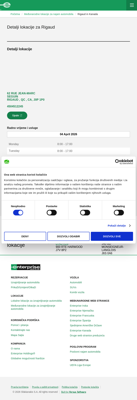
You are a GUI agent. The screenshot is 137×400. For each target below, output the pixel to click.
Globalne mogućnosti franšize (29, 358)
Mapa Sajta (19, 335)
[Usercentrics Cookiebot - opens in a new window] (117, 161)
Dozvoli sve (112, 236)
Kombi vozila (79, 292)
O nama (17, 348)
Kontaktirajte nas (22, 330)
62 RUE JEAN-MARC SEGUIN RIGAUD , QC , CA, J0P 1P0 (25, 96)
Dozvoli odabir (68, 236)
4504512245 (15, 106)
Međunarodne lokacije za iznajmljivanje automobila (39, 307)
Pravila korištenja (19, 387)
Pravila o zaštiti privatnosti (45, 387)
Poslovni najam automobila (87, 351)
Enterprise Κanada (82, 330)
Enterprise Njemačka (84, 310)
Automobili (78, 282)
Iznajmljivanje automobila (27, 282)
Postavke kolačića (90, 387)
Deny (25, 236)
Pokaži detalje (117, 225)
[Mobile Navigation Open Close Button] (131, 5)
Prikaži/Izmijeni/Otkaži (25, 287)
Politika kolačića (70, 387)
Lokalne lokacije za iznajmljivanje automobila (38, 300)
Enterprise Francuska (84, 315)
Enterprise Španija (82, 320)
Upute (17, 116)
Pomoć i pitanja (21, 325)
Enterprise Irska (81, 305)
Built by (73, 392)
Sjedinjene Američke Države (88, 325)
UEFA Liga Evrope (82, 365)
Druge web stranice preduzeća (89, 335)
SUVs (75, 287)
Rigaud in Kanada (88, 14)
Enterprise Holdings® (25, 353)
